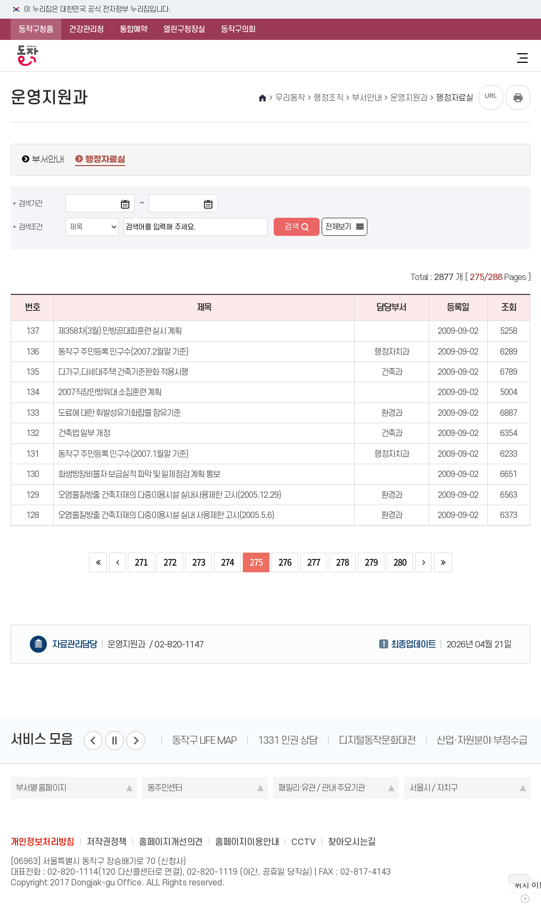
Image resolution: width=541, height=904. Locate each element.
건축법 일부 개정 (84, 433)
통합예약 (133, 29)
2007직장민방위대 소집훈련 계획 (109, 392)
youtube (312, 818)
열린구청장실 (184, 29)
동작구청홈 (36, 29)
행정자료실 (105, 159)
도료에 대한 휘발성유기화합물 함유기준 (119, 413)
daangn (333, 818)
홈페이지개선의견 (171, 841)
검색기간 (30, 203)
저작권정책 (107, 841)
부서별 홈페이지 (41, 788)
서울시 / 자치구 (433, 788)
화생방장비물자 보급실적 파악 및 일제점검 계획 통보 (139, 474)
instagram (270, 818)
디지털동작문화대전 (377, 740)
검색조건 (30, 227)
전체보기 (338, 227)
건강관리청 (86, 29)
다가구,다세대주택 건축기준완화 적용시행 (123, 372)
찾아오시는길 (352, 841)
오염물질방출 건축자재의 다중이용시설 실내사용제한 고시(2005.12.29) (169, 495)
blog (208, 818)
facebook (229, 818)
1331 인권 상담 (287, 740)
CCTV (303, 841)
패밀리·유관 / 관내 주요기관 (321, 788)
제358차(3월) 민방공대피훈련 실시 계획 (120, 331)
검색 (292, 227)
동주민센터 (164, 788)
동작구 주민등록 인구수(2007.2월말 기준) (123, 352)
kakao (291, 818)
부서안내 (48, 159)
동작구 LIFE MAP (204, 740)
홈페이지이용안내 (247, 841)
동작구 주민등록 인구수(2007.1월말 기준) (123, 454)
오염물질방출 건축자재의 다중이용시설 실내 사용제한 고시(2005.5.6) (166, 515)
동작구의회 (238, 29)
